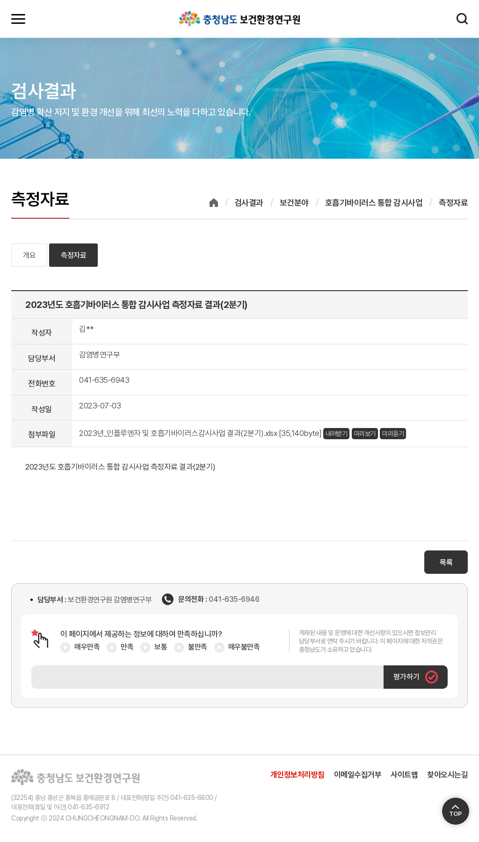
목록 (446, 562)
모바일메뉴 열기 (18, 19)
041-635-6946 (234, 599)
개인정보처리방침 (297, 774)
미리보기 (365, 433)
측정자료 (73, 255)
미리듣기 (393, 433)
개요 (29, 255)
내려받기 (336, 433)
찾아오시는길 (447, 774)
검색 (462, 18)
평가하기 (415, 677)
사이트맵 (404, 774)
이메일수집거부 (358, 774)
